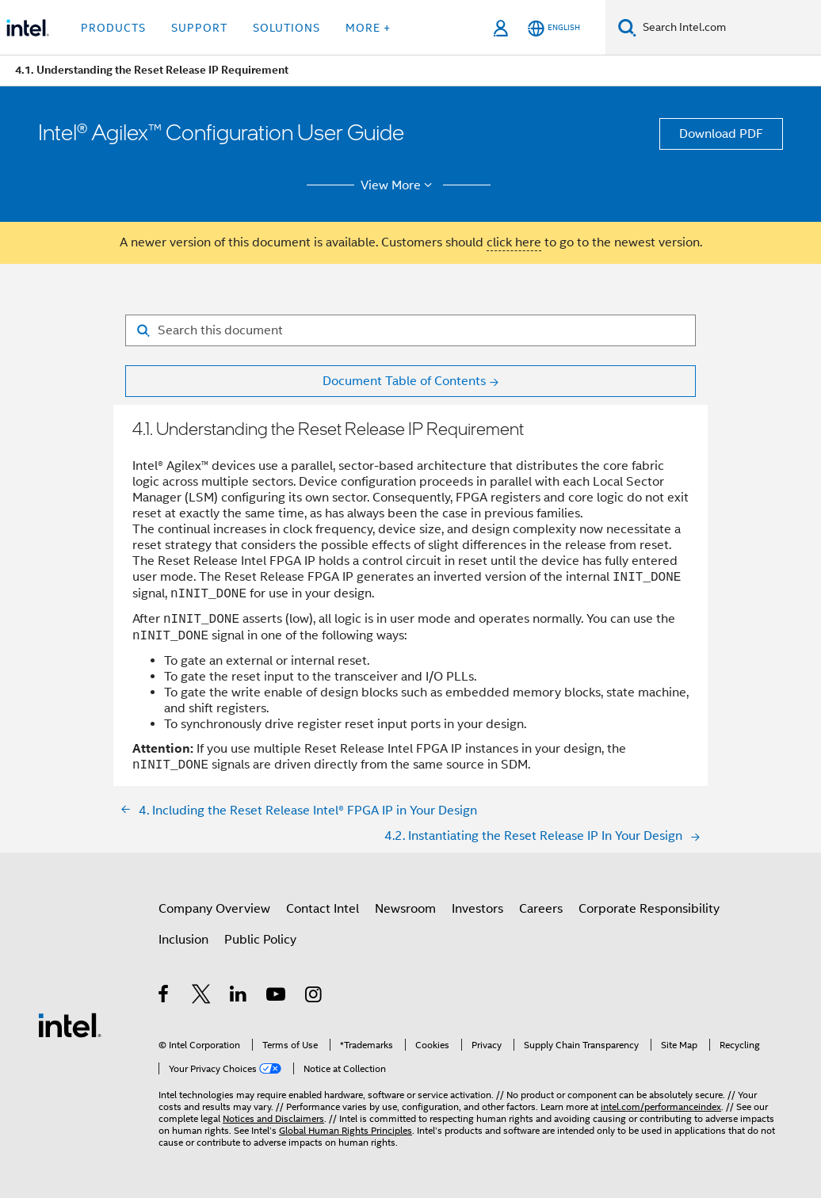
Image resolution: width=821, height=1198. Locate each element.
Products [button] (113, 28)
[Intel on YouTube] (277, 996)
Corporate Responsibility (649, 909)
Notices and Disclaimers (273, 1118)
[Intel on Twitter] (201, 996)
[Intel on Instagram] (314, 996)
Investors (477, 909)
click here (514, 242)
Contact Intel (322, 909)
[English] (554, 28)
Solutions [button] (286, 28)
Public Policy (260, 940)
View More (399, 185)
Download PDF (721, 134)
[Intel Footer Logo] (69, 1024)
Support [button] (199, 28)
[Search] (627, 27)
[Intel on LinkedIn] (239, 996)
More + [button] (368, 28)
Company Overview (214, 909)
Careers (541, 909)
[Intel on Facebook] (164, 996)
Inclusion (183, 940)
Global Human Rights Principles (345, 1130)
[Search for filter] (410, 330)
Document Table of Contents (404, 381)
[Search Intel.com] (728, 28)
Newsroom (405, 909)
